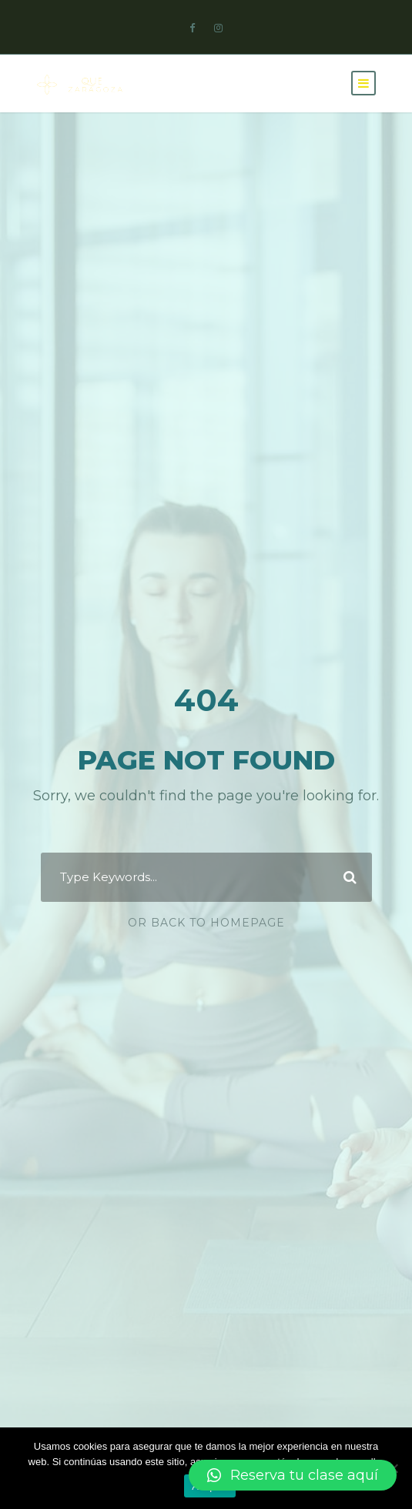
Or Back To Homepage (206, 923)
